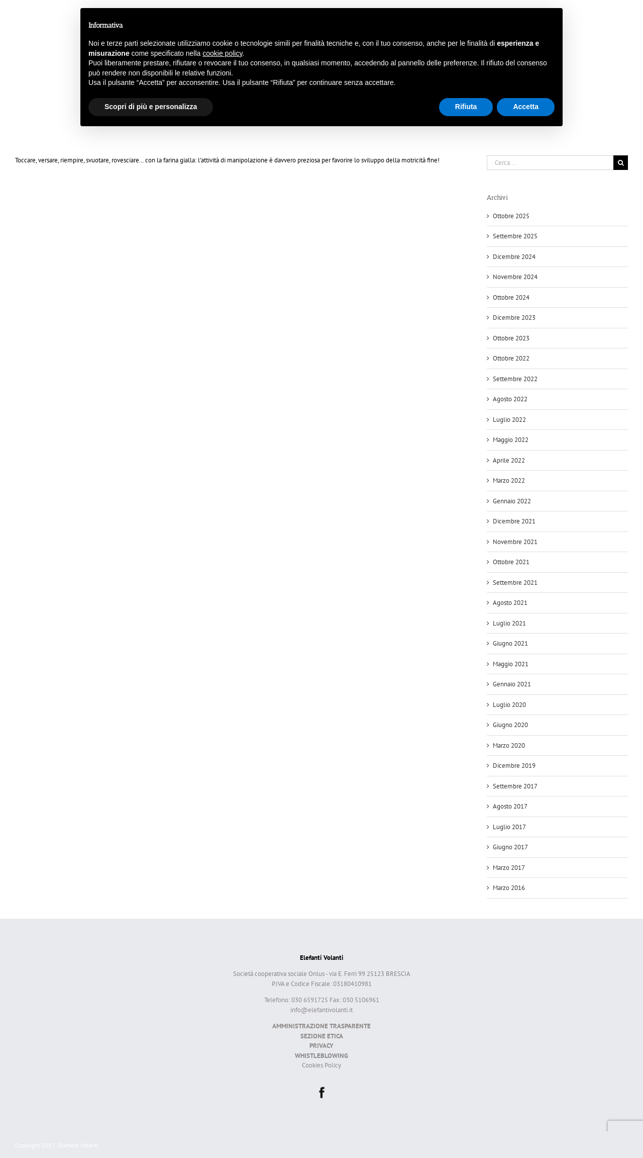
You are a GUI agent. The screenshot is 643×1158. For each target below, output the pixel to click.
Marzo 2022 (509, 480)
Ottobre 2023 (511, 338)
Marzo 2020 (509, 745)
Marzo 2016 (509, 887)
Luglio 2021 (509, 623)
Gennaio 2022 (512, 501)
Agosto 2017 (510, 806)
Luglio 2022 (509, 419)
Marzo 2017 (509, 867)
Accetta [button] (526, 107)
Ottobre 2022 (511, 358)
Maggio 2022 (510, 439)
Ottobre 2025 (511, 216)
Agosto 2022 (510, 399)
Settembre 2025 (515, 236)
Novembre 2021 (515, 542)
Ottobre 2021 (511, 562)
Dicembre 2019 (514, 765)
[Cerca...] (550, 162)
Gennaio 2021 (512, 684)
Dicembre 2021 (514, 521)
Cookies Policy (321, 1065)
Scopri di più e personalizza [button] (150, 107)
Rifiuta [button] (466, 107)
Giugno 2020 (510, 725)
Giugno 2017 (510, 847)
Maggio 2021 (510, 664)
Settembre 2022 (515, 379)
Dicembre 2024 (514, 256)
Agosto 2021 (510, 602)
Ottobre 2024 (511, 297)
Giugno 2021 (510, 643)
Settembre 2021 (515, 582)
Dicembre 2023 (514, 317)
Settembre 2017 (515, 786)
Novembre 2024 (515, 277)
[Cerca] (620, 162)
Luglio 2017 (509, 827)
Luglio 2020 (509, 704)
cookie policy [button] (222, 53)
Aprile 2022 (509, 460)
